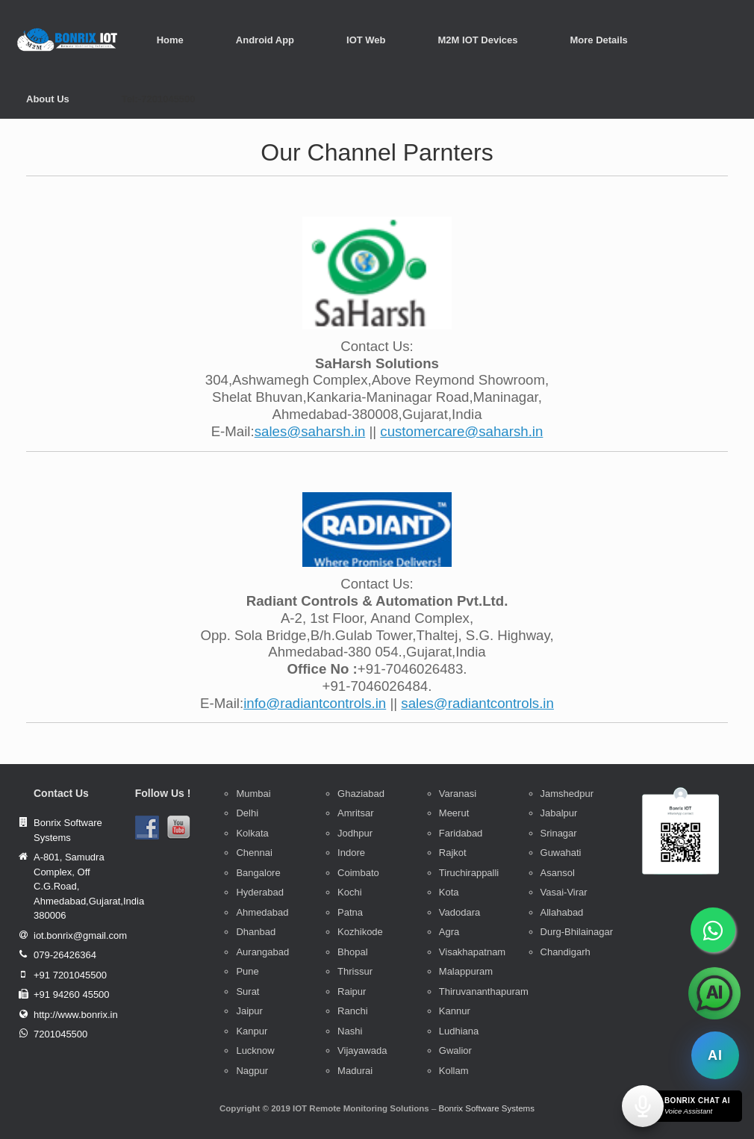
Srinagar (558, 833)
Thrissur (355, 971)
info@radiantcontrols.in (314, 703)
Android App (265, 40)
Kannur (454, 1011)
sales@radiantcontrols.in (477, 703)
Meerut (454, 813)
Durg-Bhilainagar (577, 931)
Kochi (349, 892)
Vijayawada (362, 1050)
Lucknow (255, 1050)
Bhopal (352, 952)
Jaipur (249, 1011)
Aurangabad (262, 952)
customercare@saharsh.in (461, 431)
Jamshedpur (567, 793)
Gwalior (455, 1050)
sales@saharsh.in (310, 431)
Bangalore (258, 872)
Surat (247, 991)
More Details (598, 40)
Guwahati (561, 852)
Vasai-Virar (564, 892)
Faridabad (461, 833)
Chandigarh (565, 952)
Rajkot (453, 852)
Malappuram (466, 971)
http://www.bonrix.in (76, 1014)
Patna (350, 912)
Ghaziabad (360, 793)
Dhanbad (255, 931)
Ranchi (352, 1011)
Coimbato (358, 872)
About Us (47, 99)
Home (170, 40)
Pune (247, 971)
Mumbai (253, 793)
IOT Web (365, 40)
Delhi (247, 813)
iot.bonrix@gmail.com (80, 935)
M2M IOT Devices (478, 40)
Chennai (254, 852)
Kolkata (252, 833)
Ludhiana (459, 1031)
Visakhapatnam (472, 952)
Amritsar (355, 813)
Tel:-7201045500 (159, 99)
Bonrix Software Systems (486, 1108)
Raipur (351, 991)
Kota (449, 892)
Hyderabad (260, 892)
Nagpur (252, 1070)
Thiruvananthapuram (484, 991)
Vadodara (459, 912)
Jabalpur (559, 813)
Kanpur (251, 1031)
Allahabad (562, 912)
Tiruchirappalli (469, 872)
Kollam (454, 1070)
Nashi (349, 1031)
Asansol (557, 872)
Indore (351, 852)
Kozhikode (360, 931)
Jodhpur (355, 833)
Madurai (355, 1070)
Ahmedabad (262, 912)
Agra (449, 931)
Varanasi (457, 793)
